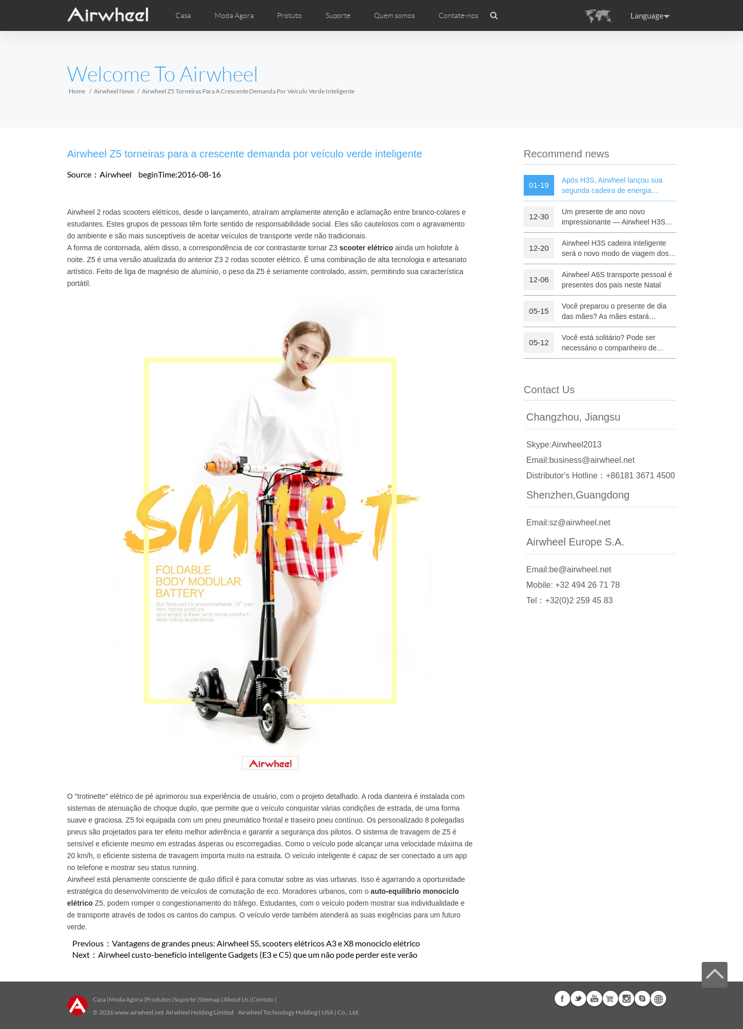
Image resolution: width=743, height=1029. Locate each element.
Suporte (338, 15)
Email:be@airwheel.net (568, 569)
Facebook (562, 998)
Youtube (594, 998)
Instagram (626, 998)
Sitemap (209, 999)
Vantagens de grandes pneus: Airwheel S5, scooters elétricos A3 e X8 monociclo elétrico (266, 943)
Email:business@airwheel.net (580, 460)
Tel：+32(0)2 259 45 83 (569, 600)
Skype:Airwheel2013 (564, 444)
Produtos (158, 999)
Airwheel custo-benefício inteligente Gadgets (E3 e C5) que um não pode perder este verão (257, 954)
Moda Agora (125, 999)
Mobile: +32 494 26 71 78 (573, 585)
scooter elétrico (366, 248)
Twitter (578, 998)
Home (77, 91)
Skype (642, 998)
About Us (236, 999)
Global (658, 998)
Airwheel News (114, 91)
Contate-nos (458, 15)
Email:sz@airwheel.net (568, 522)
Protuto (289, 15)
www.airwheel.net (139, 1012)
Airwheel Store (610, 998)
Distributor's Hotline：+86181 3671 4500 (600, 475)
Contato (263, 999)
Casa (183, 15)
